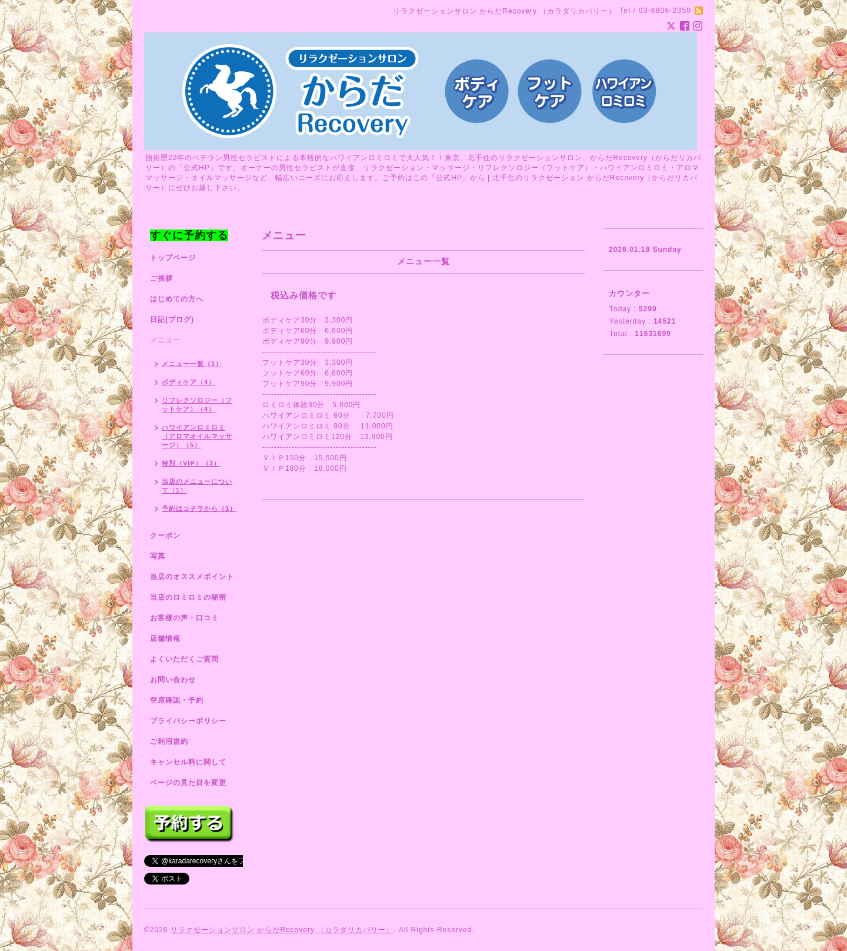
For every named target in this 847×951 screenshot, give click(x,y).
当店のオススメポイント (192, 577)
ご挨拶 (161, 278)
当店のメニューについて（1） (197, 486)
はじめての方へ (177, 299)
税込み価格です (303, 295)
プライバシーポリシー (188, 721)
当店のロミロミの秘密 (188, 597)
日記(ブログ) (172, 319)
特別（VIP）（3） (191, 463)
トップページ (173, 258)
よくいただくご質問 (184, 659)
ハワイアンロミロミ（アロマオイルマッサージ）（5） (197, 436)
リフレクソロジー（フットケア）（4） (197, 405)
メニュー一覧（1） (192, 363)
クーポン (165, 535)
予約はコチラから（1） (199, 508)
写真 (157, 556)
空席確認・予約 (177, 700)
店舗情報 (165, 638)
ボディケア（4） (188, 381)
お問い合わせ (173, 680)
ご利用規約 (169, 741)
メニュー (165, 340)
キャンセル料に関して (188, 762)
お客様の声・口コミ (184, 618)
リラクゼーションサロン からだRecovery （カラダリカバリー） (282, 930)
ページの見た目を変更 (188, 783)
